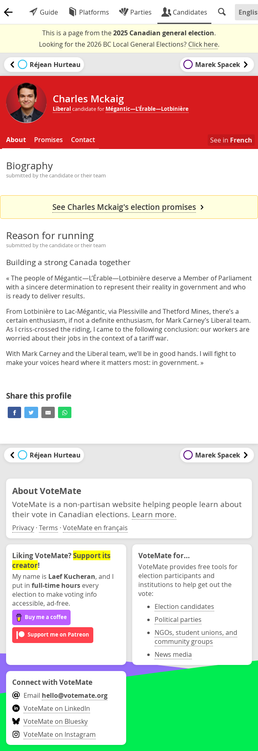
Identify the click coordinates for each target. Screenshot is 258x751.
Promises (48, 139)
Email (60, 695)
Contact (83, 139)
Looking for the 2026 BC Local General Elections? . (129, 44)
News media (173, 654)
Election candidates (184, 606)
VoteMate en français (95, 527)
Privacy (23, 527)
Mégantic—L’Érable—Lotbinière (147, 108)
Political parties (178, 619)
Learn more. (154, 514)
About (16, 139)
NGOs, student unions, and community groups (196, 637)
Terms (48, 527)
